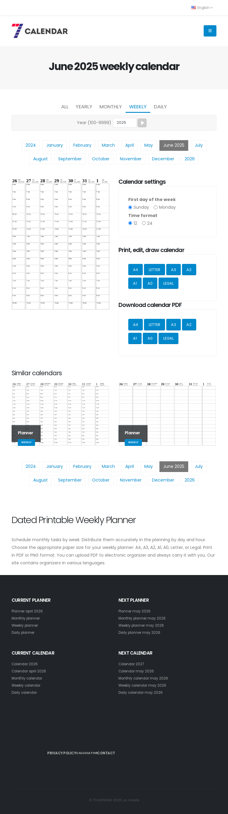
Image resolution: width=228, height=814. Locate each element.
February (82, 145)
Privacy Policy (62, 750)
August (40, 159)
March (108, 145)
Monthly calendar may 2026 (145, 678)
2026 (190, 159)
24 (150, 223)
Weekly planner (26, 625)
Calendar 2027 (132, 663)
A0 (150, 283)
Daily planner (24, 632)
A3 (173, 269)
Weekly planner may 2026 (143, 625)
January (54, 145)
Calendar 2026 (26, 663)
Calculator (96, 751)
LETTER (154, 269)
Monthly (110, 106)
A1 (135, 283)
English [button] (202, 7)
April (129, 145)
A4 (135, 269)
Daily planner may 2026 (141, 632)
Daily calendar (25, 692)
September (70, 159)
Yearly (84, 106)
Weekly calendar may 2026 (144, 685)
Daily (160, 106)
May (148, 145)
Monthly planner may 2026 (143, 618)
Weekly (138, 106)
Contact (124, 750)
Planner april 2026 (29, 611)
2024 (31, 145)
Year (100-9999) (94, 123)
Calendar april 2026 (31, 671)
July (199, 145)
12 (135, 223)
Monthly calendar (28, 678)
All (65, 106)
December (163, 159)
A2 (188, 269)
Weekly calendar (28, 685)
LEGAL (168, 283)
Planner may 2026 (135, 611)
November (131, 159)
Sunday (141, 207)
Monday (167, 207)
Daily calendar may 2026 (142, 692)
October (101, 159)
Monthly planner (27, 618)
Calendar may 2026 (137, 671)
